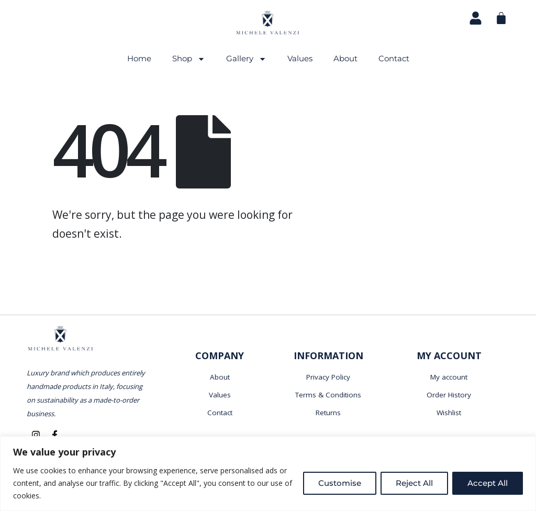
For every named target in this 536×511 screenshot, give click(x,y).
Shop (188, 59)
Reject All (414, 483)
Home (139, 58)
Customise (339, 483)
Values (299, 58)
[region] (268, 473)
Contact (393, 58)
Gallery (246, 59)
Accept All (487, 483)
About (345, 58)
